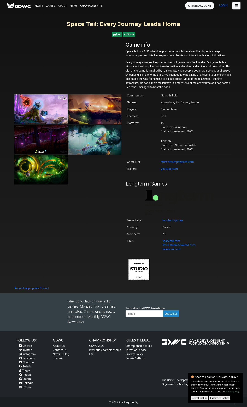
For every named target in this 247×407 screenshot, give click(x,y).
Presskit (58, 358)
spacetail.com (171, 241)
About (62, 6)
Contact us (60, 350)
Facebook (27, 358)
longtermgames (172, 220)
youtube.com (169, 169)
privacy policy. (232, 391)
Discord (25, 346)
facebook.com (171, 249)
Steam (25, 379)
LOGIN (223, 5)
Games (50, 6)
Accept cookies (199, 397)
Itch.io (25, 387)
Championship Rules (139, 346)
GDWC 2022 (96, 346)
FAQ (91, 354)
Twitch (25, 366)
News (74, 6)
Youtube (26, 362)
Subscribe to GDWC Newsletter (145, 308)
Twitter (25, 350)
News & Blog (61, 354)
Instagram (27, 354)
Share (129, 34)
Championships (91, 6)
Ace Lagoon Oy (188, 384)
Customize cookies (219, 397)
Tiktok (24, 370)
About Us (59, 346)
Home (39, 6)
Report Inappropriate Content (31, 288)
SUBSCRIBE (171, 313)
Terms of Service (136, 350)
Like (117, 34)
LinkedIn (26, 383)
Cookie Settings (135, 358)
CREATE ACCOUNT (199, 6)
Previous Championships (105, 350)
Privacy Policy (134, 354)
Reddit (25, 375)
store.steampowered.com (177, 162)
